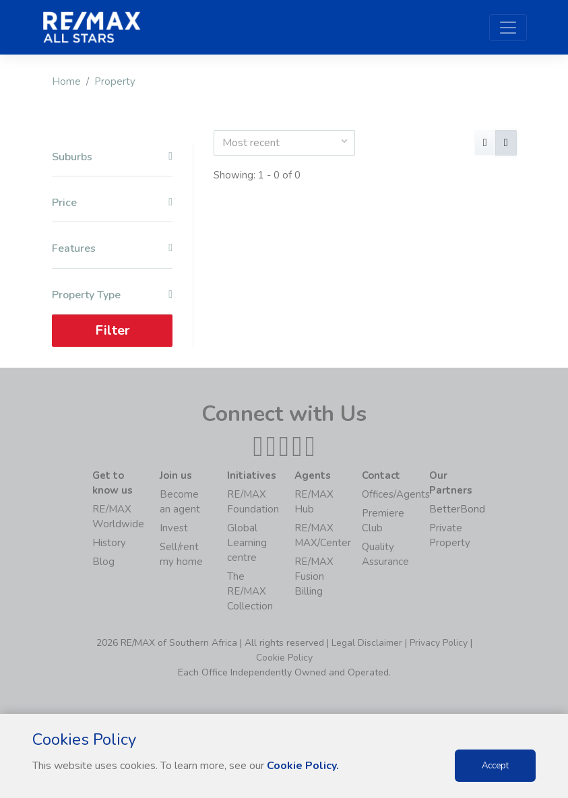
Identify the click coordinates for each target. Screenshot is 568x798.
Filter (111, 330)
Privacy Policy (439, 642)
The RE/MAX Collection (250, 591)
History (109, 543)
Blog (103, 561)
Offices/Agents (396, 494)
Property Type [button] (112, 295)
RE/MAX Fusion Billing (314, 576)
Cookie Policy (284, 657)
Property (114, 81)
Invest (174, 528)
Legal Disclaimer (367, 642)
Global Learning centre (247, 542)
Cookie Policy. (303, 765)
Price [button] (112, 203)
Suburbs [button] (112, 157)
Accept (495, 766)
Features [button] (112, 248)
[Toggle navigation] (508, 27)
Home (66, 81)
